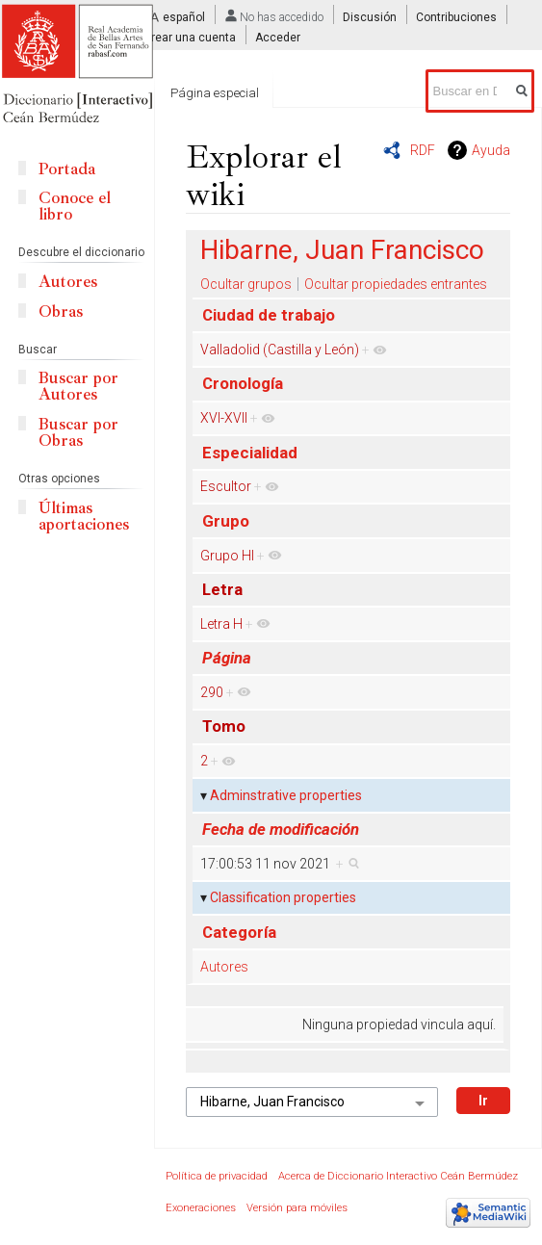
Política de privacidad (217, 1176)
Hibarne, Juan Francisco (342, 250)
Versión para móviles (297, 1208)
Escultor (225, 486)
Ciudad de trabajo (268, 314)
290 (211, 692)
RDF (422, 150)
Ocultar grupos (246, 284)
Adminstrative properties (286, 795)
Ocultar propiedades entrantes (395, 284)
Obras (61, 311)
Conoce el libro (75, 206)
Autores (224, 966)
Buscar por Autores (78, 386)
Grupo (225, 521)
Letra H (221, 624)
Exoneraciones (201, 1208)
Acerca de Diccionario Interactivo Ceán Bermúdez (398, 1176)
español (184, 17)
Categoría (239, 932)
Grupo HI (227, 555)
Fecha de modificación (280, 829)
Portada (67, 169)
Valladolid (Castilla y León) (279, 349)
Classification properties (283, 897)
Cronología (242, 383)
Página (226, 657)
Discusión (370, 17)
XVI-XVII (223, 418)
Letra (222, 589)
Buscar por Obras (78, 432)
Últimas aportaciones (84, 516)
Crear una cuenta (189, 37)
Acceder (277, 37)
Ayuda (491, 150)
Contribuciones (456, 17)
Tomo (223, 726)
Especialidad (249, 452)
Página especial (214, 93)
